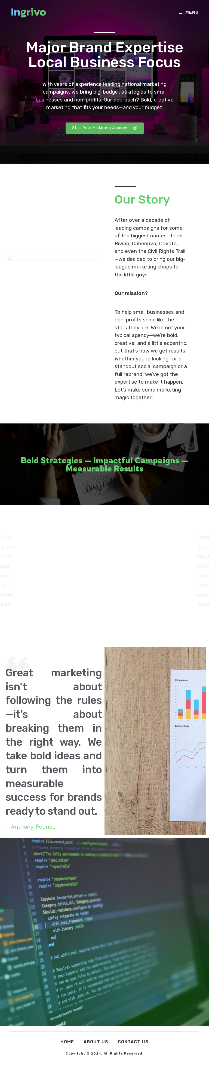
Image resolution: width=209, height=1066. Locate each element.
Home (67, 1041)
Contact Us (133, 1041)
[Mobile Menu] (189, 12)
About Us (96, 1041)
